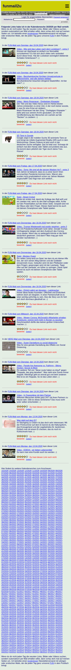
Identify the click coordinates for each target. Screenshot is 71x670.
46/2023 (43, 504)
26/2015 (43, 627)
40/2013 (35, 652)
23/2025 (43, 482)
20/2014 (5, 645)
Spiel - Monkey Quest (26, 256)
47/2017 (51, 592)
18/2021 (12, 542)
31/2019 (58, 567)
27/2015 (35, 627)
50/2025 (20, 475)
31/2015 (5, 627)
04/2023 (58, 515)
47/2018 (28, 578)
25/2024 (58, 495)
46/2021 (43, 533)
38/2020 (28, 551)
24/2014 (35, 643)
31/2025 (43, 480)
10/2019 (35, 574)
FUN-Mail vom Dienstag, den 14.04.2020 (26, 362)
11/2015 (35, 632)
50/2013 (28, 650)
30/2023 (43, 509)
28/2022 (28, 524)
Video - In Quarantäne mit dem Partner (34, 395)
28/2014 (5, 643)
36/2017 (12, 596)
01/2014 (58, 634)
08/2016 (12, 618)
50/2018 (5, 578)
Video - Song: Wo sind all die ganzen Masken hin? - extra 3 (43, 170)
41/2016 (5, 609)
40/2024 (5, 493)
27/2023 (5, 511)
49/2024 (58, 489)
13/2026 (20, 471)
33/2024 (58, 493)
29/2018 (43, 583)
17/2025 (28, 484)
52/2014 (5, 636)
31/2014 (43, 641)
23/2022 (5, 527)
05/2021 (51, 545)
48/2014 (35, 636)
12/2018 (51, 587)
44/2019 (20, 565)
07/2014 (35, 647)
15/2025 (43, 484)
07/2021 (35, 545)
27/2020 (51, 553)
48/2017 (43, 592)
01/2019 (12, 562)
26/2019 (35, 569)
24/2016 (12, 614)
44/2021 (58, 533)
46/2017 (58, 592)
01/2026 (51, 473)
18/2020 (58, 556)
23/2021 (35, 540)
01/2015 (51, 634)
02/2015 (43, 634)
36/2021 (58, 536)
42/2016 (58, 607)
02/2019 (35, 576)
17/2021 (20, 542)
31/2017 (51, 596)
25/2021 (20, 540)
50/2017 (28, 592)
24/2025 (35, 482)
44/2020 (43, 549)
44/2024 (35, 491)
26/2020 (58, 553)
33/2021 (20, 538)
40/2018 (20, 580)
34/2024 (51, 493)
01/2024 (28, 489)
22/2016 (28, 614)
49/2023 (20, 504)
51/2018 (58, 576)
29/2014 (58, 641)
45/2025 (58, 475)
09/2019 (43, 574)
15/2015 (5, 632)
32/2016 (12, 612)
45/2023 (51, 504)
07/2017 (51, 603)
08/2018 (20, 589)
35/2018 (58, 580)
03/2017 (20, 605)
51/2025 (12, 475)
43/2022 (35, 520)
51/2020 (51, 547)
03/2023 (5, 518)
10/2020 (58, 558)
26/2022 (43, 524)
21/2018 (43, 585)
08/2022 (58, 529)
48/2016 (12, 607)
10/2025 (20, 486)
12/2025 (5, 486)
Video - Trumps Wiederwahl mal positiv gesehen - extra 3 (42, 227)
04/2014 (58, 647)
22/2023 (43, 511)
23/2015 (5, 630)
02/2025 (20, 489)
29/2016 (35, 612)
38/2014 (51, 639)
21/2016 (35, 614)
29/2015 (20, 627)
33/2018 (12, 583)
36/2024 (35, 493)
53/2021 (28, 547)
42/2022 (43, 520)
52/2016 (43, 605)
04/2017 (12, 605)
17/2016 (5, 616)
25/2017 (35, 598)
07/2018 (28, 589)
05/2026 (20, 473)
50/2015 (43, 621)
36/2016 (43, 609)
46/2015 (12, 623)
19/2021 (5, 542)
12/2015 (28, 632)
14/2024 (20, 500)
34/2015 (43, 625)
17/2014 (28, 645)
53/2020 (35, 547)
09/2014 (28, 647)
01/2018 (43, 576)
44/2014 (5, 639)
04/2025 (5, 489)
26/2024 (51, 495)
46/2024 (20, 491)
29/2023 (51, 509)
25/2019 (43, 569)
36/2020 (43, 551)
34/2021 (12, 538)
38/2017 (58, 594)
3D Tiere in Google (25, 136)
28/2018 (51, 583)
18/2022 (43, 527)
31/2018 (28, 583)
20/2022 (28, 527)
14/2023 (43, 513)
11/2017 (20, 603)
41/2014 (28, 639)
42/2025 (20, 477)
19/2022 (35, 527)
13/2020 (35, 558)
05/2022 (20, 531)
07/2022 (5, 531)
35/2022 (35, 522)
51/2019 (28, 562)
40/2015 (58, 623)
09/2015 (51, 632)
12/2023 (58, 513)
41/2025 (28, 477)
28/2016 (43, 612)
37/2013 (51, 652)
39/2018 (28, 580)
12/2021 (58, 542)
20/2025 (5, 484)
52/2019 (20, 562)
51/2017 (20, 592)
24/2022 (58, 524)
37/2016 (35, 609)
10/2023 (12, 515)
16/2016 (12, 616)
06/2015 (12, 634)
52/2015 (28, 621)
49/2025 (28, 475)
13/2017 (5, 603)
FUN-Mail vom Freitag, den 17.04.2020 (25, 166)
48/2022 (58, 518)
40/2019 (51, 565)
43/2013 (12, 652)
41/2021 (20, 536)
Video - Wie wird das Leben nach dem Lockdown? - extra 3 (43, 49)
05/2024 (28, 502)
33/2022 (51, 522)
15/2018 (28, 587)
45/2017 (5, 594)
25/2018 (12, 585)
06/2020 (28, 560)
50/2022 (43, 518)
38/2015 (12, 625)
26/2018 (5, 585)
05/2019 (12, 576)
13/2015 (20, 632)
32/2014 (35, 641)
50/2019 (35, 562)
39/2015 (5, 625)
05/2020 (35, 560)
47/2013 (43, 650)
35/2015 (35, 625)
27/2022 (35, 524)
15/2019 (58, 571)
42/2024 (51, 491)
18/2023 (12, 513)
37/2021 (51, 536)
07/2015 (5, 634)
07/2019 (58, 574)
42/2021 (12, 536)
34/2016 (58, 609)
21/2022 (20, 527)
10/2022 (43, 529)
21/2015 (20, 630)
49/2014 (28, 636)
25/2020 (5, 556)
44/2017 (12, 594)
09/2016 (5, 618)
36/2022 (28, 522)
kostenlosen (33, 33)
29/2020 (35, 553)
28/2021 (58, 538)
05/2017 (5, 605)
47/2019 (58, 562)
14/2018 (35, 587)
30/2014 (51, 641)
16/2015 (58, 630)
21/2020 (35, 556)
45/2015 (20, 623)
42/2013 (20, 652)
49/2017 (35, 592)
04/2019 (20, 576)
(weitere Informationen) (57, 14)
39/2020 (20, 551)
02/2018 (5, 592)
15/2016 (20, 616)
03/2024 (43, 502)
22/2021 (43, 540)
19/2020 (51, 556)
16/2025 (35, 484)
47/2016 (20, 607)
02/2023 (12, 518)
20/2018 (51, 585)
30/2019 (5, 569)
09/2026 (51, 471)
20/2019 (20, 571)
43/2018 (58, 578)
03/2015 (35, 634)
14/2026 (12, 471)
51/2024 (43, 489)
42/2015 (43, 623)
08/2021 (28, 545)
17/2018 (12, 587)
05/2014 (51, 647)
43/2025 (12, 477)
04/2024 (35, 502)
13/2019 (12, 574)
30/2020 (28, 553)
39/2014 (43, 639)
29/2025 (58, 480)
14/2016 (28, 616)
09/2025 (28, 486)
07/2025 (43, 486)
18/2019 (35, 571)
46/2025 (51, 475)
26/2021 (12, 540)
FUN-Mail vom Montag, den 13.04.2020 (25, 417)
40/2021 (28, 536)
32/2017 (43, 596)
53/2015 (20, 621)
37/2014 (58, 639)
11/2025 (12, 486)
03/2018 (58, 589)
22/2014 (51, 643)
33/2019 (43, 567)
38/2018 (35, 580)
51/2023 (5, 504)
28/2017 (12, 598)
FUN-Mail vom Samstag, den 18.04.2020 (26, 98)
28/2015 (28, 627)
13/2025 (58, 484)
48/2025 (35, 475)
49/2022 (51, 518)
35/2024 (43, 493)
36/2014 (5, 641)
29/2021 (51, 538)
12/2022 (28, 529)
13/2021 (51, 542)
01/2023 (20, 518)
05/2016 (35, 618)
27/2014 (12, 643)
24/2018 (20, 585)
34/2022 (43, 522)
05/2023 (51, 515)
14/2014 (51, 645)
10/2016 (58, 616)
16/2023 (28, 513)
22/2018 (35, 585)
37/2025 (58, 477)
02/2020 (58, 560)
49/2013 (35, 650)
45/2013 (58, 650)
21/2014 (58, 643)
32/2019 (51, 567)
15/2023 (35, 513)
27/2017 (20, 598)
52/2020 (43, 547)
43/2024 (43, 491)
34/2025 (20, 480)
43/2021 (5, 536)
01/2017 (35, 605)
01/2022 (51, 531)
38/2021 (43, 536)
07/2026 (5, 473)
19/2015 (35, 630)
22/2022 (12, 527)
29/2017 (5, 598)
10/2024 (51, 500)
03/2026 (35, 473)
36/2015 (28, 625)
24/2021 (28, 540)
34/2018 (5, 583)
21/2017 (5, 600)
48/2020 (12, 549)
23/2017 (51, 598)
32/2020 (12, 553)
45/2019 (12, 565)
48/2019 (51, 562)
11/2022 (35, 529)
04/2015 (28, 634)
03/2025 (12, 489)
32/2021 (28, 538)
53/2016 (12, 621)
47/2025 (43, 475)
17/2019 (43, 571)
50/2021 (12, 533)
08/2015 (58, 632)
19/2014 (12, 645)
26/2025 (20, 482)
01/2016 (5, 621)
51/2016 (51, 605)
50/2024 (51, 489)
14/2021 (43, 542)
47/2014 (43, 636)
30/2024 (20, 495)
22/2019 (5, 571)
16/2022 (58, 527)
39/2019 (58, 565)
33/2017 (35, 596)
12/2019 (20, 574)
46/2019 (5, 565)
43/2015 (35, 623)
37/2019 (12, 567)
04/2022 (28, 531)
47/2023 (35, 504)
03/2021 (5, 547)
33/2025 (28, 480)
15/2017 (51, 600)
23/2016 (20, 614)
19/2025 (12, 484)
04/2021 (58, 545)
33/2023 (20, 509)
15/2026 (5, 471)
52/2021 (58, 531)
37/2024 (28, 493)
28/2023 (58, 509)
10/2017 (28, 603)
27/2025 (12, 482)
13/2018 (43, 587)
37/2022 (20, 522)
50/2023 (12, 504)
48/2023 (28, 504)
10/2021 (12, 545)
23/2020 (20, 556)
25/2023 (20, 511)
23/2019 (58, 569)
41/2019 (43, 565)
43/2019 (28, 565)
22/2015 (12, 630)
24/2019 (51, 569)
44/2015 (28, 623)
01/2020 (5, 562)
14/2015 (12, 632)
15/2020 (20, 558)
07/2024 (12, 502)
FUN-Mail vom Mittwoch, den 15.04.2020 (26, 314)
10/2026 (43, 471)
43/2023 (5, 506)
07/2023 (35, 515)
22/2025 (51, 482)
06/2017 (58, 603)
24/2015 (58, 627)
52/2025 (5, 475)
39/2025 (43, 477)
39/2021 (35, 536)
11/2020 (51, 558)
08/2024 (5, 502)
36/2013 (58, 652)
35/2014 (12, 641)
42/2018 (5, 580)
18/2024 (51, 498)
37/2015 (20, 625)
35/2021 (5, 538)
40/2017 (43, 594)
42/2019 (35, 565)
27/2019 (28, 569)
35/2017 (20, 596)
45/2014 (58, 636)
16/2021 (28, 542)
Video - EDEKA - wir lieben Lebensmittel (34, 450)
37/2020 (35, 551)
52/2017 (12, 592)
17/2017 (35, 600)
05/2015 (20, 634)
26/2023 (12, 511)
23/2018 (28, 585)
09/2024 (58, 500)
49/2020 (5, 549)
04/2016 (43, 618)
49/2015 (51, 621)
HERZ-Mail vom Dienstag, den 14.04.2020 (26, 339)
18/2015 (43, 630)
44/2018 (51, 578)
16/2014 (35, 645)
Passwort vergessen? (61, 17)
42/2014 (20, 639)
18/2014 (20, 645)
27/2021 (5, 540)
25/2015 (51, 627)
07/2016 (20, 618)
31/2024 (12, 495)
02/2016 (58, 618)
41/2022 (51, 520)
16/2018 (20, 587)
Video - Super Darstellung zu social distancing (37, 343)
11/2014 (12, 647)
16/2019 (51, 571)
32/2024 (5, 495)
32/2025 (35, 480)
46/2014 (51, 636)
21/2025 (58, 482)
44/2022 (28, 520)
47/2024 (12, 491)
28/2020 (43, 553)
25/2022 (51, 524)
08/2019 (51, 574)
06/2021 (43, 545)
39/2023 (35, 506)
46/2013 (51, 650)
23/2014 (43, 643)
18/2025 (20, 484)
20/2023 (58, 511)
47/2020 (20, 549)
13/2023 (51, 513)
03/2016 (51, 618)
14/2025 (51, 484)
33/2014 (28, 641)
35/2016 (51, 609)
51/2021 (5, 533)
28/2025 (5, 482)
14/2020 (28, 558)
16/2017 (43, 600)
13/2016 (35, 616)
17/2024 (58, 498)
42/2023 (12, 506)
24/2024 (5, 498)
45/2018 (43, 578)
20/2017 (12, 600)
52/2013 (12, 650)
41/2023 (20, 506)
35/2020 (51, 551)
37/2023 (51, 506)
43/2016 (51, 607)
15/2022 (5, 529)
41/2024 (58, 491)
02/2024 (51, 502)
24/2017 (43, 598)
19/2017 (20, 600)
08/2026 (58, 471)
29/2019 (12, 569)
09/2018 (12, 589)
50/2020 (58, 547)
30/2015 (12, 627)
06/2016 (28, 618)
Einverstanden (41, 14)
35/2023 (5, 509)
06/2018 (35, 589)
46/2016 (28, 607)
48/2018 (20, 578)
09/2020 (5, 560)
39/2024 (12, 493)
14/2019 (5, 574)
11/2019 (28, 574)
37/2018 (43, 580)
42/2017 (28, 594)
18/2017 (28, 600)
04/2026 (28, 473)
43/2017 (20, 594)
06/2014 (43, 647)
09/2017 (35, 603)
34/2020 (58, 551)
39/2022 (5, 522)
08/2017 (43, 603)
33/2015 (51, 625)
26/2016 (58, 612)
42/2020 (58, 549)
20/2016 (43, 614)
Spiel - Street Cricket (26, 197)
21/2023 (51, 511)
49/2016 (5, 607)
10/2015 (43, 632)
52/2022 (28, 518)
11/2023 (5, 515)
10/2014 (20, 647)
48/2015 (58, 621)
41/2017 (35, 594)
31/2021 (35, 538)
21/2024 (28, 498)
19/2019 (28, 571)
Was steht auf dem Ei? (27, 420)
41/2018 (12, 580)
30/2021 (43, 538)
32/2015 (58, 625)
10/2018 (5, 589)
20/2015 (28, 630)
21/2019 (12, 571)
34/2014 (20, 641)
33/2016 (5, 612)
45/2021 (51, 533)
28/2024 (35, 495)
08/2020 (12, 560)
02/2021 (12, 547)
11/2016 (51, 616)
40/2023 (28, 506)
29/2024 (28, 495)
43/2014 (12, 639)
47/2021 (35, 533)
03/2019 (28, 576)
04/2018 (51, 589)
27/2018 (58, 583)
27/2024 (43, 495)
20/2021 (58, 540)
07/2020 (20, 560)
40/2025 (35, 477)
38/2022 (12, 522)
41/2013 (28, 652)
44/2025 (5, 477)
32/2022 (58, 522)
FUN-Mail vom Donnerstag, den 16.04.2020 (27, 223)
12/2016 (43, 616)
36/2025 (5, 480)
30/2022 (12, 524)
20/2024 (35, 498)
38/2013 (43, 652)
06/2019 (5, 576)
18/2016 (58, 614)
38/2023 (43, 506)
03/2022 (35, 531)
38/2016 (28, 609)
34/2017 (28, 596)
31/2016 (20, 612)
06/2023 (43, 515)
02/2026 (43, 473)
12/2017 (12, 603)
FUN (52, 36)
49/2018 (12, 578)
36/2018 (51, 580)
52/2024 (35, 489)
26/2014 (20, 643)
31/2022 (5, 524)
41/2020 (5, 551)
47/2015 (5, 623)
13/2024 (28, 500)
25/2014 (28, 643)
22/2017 (58, 598)
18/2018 (5, 587)
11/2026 (35, 471)
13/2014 (58, 645)
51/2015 (35, 621)
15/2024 (12, 500)
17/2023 (20, 513)
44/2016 (43, 607)
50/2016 (58, 605)
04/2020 (43, 560)
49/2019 (43, 562)
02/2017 (28, 605)
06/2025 (51, 486)
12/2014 (5, 647)
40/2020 (12, 551)
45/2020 (35, 549)
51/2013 (20, 650)
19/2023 (5, 513)
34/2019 (35, 567)
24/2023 (28, 511)
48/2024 (5, 491)
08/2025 (35, 486)
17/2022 (51, 527)
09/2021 (20, 545)
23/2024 (12, 498)
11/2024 (43, 500)
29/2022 (20, 524)
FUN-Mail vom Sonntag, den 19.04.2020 (25, 45)
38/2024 (20, 493)
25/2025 (28, 482)
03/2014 (5, 650)
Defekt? (29, 65)
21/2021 (51, 540)
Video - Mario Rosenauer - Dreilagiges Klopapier (38, 101)
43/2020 (51, 549)
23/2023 (35, 511)
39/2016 (20, 609)
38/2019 (5, 567)
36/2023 (58, 506)
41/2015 (51, 623)
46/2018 (35, 578)
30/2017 (58, 596)
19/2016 (51, 614)
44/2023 (58, 504)
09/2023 (20, 515)
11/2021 (5, 545)
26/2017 (28, 598)
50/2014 (20, 636)
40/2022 (58, 520)
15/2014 (43, 645)
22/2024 (20, 498)
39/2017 (51, 594)
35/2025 (12, 480)
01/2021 (20, 547)
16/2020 (12, 558)
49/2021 (20, 533)
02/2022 (43, 531)
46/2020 (28, 549)
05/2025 (58, 486)
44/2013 (5, 652)
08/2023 (28, 515)
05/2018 (43, 589)
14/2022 (12, 529)
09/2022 (51, 529)
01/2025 (58, 473)
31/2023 (35, 509)
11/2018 (58, 587)
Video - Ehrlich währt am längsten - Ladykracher (38, 290)
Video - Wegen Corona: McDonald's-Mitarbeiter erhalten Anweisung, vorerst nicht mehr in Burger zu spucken (41, 319)
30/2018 (35, 583)
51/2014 (12, 636)
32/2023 (28, 509)
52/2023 (58, 502)
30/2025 (51, 480)
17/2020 (5, 558)
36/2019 (20, 567)
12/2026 (28, 471)
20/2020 (43, 556)
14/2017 (58, 600)
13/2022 (20, 529)
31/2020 (20, 553)
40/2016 (12, 609)
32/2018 (20, 583)
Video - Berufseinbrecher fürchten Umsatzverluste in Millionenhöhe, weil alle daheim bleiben (40, 77)
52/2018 (51, 576)
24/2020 (12, 556)
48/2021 (28, 533)
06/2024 (20, 502)
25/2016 (5, 614)
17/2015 (51, 630)
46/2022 (12, 520)
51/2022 (35, 518)
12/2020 (43, 558)
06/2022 (12, 531)
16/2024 (5, 500)
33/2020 (5, 553)
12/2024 (35, 500)
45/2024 (28, 491)
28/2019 (20, 569)
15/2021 (35, 542)
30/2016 (28, 612)
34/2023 (12, 509)
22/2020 (28, 556)
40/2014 (35, 639)
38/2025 (51, 477)
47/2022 (5, 520)
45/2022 (20, 520)
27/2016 (51, 612)
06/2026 (12, 473)
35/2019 (28, 567)
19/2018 (58, 585)
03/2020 (51, 560)
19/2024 (43, 498)
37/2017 (5, 596)
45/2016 (35, 607)
